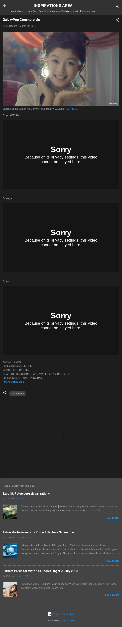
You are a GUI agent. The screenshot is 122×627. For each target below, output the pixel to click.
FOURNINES (71, 108)
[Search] (117, 7)
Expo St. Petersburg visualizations (26, 493)
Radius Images (68, 621)
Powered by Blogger (61, 614)
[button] (117, 20)
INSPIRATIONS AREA (53, 5)
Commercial (17, 393)
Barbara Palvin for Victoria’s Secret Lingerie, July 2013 (40, 571)
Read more (112, 518)
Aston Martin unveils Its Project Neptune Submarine (38, 532)
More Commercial (14, 381)
